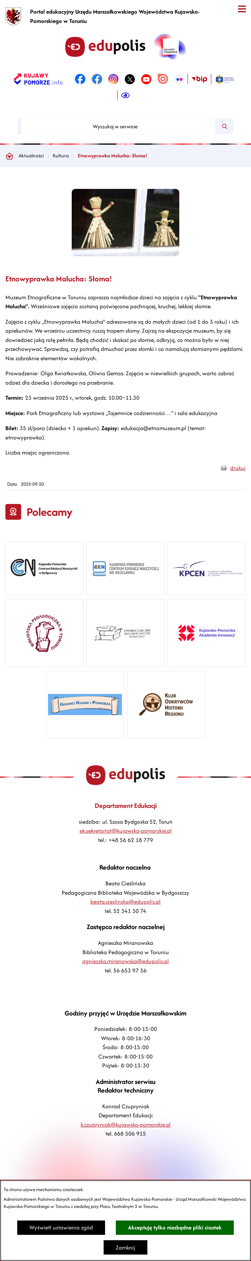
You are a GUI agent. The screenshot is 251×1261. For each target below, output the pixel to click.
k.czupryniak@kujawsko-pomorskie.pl (126, 1124)
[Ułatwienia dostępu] (125, 96)
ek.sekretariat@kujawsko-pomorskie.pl (126, 831)
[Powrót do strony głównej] (9, 156)
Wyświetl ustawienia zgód (61, 1227)
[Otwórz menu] (242, 9)
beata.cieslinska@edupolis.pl (125, 902)
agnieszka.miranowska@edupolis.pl (125, 961)
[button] (125, 254)
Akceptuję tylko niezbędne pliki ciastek (175, 1227)
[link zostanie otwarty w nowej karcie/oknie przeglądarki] (38, 79)
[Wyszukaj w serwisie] (118, 126)
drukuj (238, 468)
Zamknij (125, 1247)
